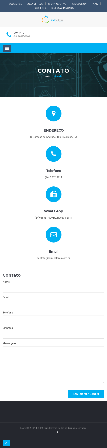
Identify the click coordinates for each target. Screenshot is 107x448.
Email (6, 297)
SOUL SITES (15, 3)
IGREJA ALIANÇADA (62, 8)
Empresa (8, 328)
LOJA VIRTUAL (35, 3)
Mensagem (9, 343)
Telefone (8, 312)
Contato (58, 76)
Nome (6, 281)
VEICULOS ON (79, 3)
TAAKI (94, 3)
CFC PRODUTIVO (57, 3)
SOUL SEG (41, 8)
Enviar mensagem (86, 394)
